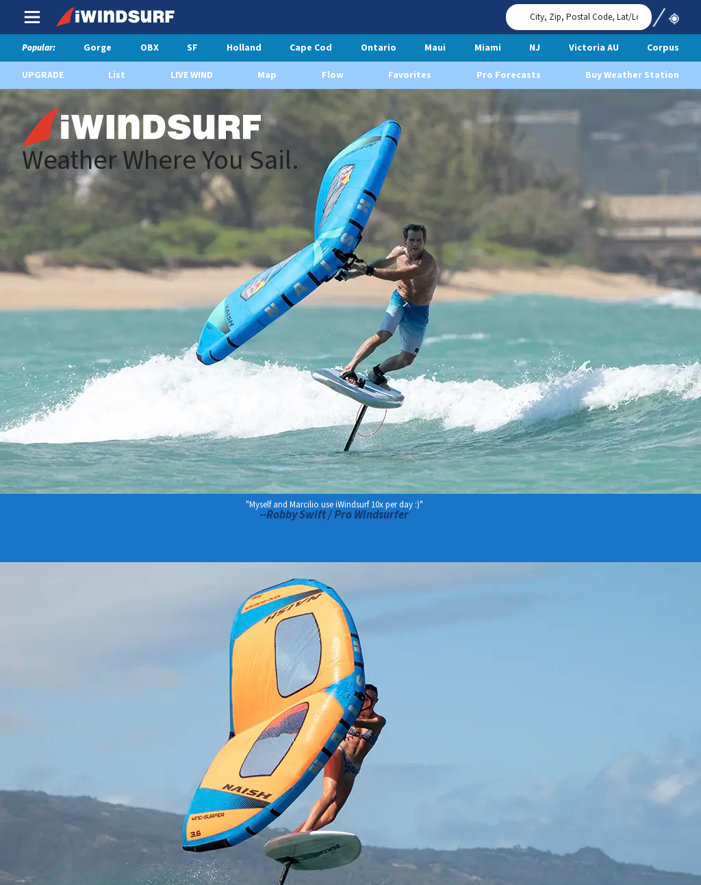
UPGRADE (43, 75)
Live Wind (191, 75)
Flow (333, 75)
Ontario (378, 48)
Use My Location (665, 13)
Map (267, 75)
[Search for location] (579, 17)
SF (192, 48)
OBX (149, 48)
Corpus (663, 48)
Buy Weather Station (632, 75)
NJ (534, 48)
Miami (487, 48)
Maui (435, 48)
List (116, 75)
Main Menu (32, 16)
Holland (244, 48)
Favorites (409, 75)
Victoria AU (594, 48)
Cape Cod (311, 48)
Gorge (98, 48)
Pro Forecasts (508, 75)
